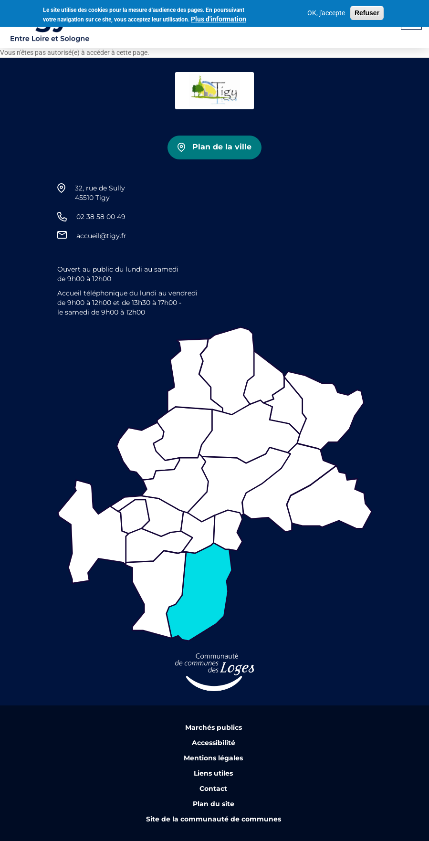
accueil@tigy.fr (101, 235)
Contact (213, 788)
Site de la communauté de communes (213, 819)
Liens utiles (213, 773)
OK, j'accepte (326, 11)
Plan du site (213, 803)
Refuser (367, 11)
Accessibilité (213, 742)
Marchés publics (213, 727)
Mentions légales (213, 758)
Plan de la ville (221, 146)
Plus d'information (218, 17)
